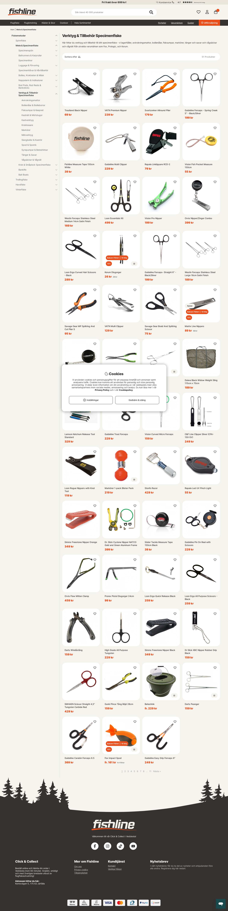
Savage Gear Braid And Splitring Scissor (161, 327)
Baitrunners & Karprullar (36, 55)
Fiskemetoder (33, 35)
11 (150, 771)
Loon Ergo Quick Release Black (160, 596)
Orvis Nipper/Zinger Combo (198, 218)
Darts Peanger (192, 704)
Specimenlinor (25, 60)
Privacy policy (81, 869)
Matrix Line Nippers (194, 326)
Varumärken (177, 23)
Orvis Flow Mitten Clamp (77, 596)
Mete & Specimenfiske (26, 29)
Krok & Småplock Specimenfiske (36, 164)
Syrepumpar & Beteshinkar (35, 150)
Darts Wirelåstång (74, 650)
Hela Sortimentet (82, 23)
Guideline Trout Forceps (116, 434)
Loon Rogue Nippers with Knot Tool (80, 489)
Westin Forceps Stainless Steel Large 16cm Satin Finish (200, 274)
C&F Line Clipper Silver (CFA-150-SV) (199, 435)
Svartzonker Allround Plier (157, 110)
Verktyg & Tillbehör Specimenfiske (36, 94)
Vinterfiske (35, 189)
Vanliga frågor (115, 869)
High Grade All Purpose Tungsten (116, 651)
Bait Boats (36, 174)
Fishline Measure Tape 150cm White (79, 166)
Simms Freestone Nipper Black (160, 650)
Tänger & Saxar (29, 155)
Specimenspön (36, 50)
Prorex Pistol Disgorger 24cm (119, 596)
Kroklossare (27, 125)
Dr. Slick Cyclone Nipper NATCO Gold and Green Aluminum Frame (121, 543)
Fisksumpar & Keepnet (33, 110)
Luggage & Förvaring (36, 65)
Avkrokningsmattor (31, 100)
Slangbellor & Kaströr (32, 140)
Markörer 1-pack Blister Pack (119, 488)
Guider (190, 23)
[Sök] (114, 12)
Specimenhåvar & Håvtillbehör (33, 70)
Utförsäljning (209, 23)
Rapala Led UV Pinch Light (198, 488)
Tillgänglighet (80, 872)
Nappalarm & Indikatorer (36, 80)
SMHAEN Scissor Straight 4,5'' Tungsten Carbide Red (80, 705)
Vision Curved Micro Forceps (159, 434)
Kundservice (165, 2)
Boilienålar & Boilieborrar (33, 105)
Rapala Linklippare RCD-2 (157, 164)
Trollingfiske (35, 179)
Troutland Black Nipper (76, 110)
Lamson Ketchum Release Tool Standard (80, 435)
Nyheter (162, 23)
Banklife (36, 169)
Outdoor (64, 23)
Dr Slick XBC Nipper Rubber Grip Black (201, 651)
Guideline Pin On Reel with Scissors (198, 543)
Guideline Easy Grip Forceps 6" (160, 758)
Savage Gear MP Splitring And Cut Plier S (80, 327)
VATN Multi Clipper (114, 326)
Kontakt (112, 866)
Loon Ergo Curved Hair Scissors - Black (80, 274)
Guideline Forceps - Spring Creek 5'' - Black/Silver (201, 112)
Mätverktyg (27, 135)
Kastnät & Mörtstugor (32, 115)
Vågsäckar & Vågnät (31, 159)
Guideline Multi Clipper (116, 164)
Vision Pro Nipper (153, 218)
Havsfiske (35, 184)
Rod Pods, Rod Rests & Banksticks (36, 86)
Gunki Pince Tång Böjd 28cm (119, 704)
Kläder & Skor (48, 23)
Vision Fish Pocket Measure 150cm (198, 166)
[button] (197, 2)
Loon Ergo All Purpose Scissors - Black (201, 597)
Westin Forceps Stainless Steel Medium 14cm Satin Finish (80, 220)
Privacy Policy (102, 390)
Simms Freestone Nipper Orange (81, 542)
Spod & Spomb (29, 145)
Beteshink (150, 704)
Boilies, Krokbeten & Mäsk (36, 75)
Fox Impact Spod (113, 758)
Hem (12, 29)
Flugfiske (14, 23)
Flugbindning (30, 23)
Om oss (78, 866)
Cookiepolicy (126, 390)
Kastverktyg (28, 120)
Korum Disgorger (113, 272)
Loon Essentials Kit (114, 218)
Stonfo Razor (151, 488)
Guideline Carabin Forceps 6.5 (79, 758)
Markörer (26, 130)
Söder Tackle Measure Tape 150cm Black (159, 543)
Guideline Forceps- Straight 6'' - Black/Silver (160, 274)
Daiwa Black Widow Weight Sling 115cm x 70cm (201, 381)
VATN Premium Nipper (116, 110)
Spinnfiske (35, 40)
